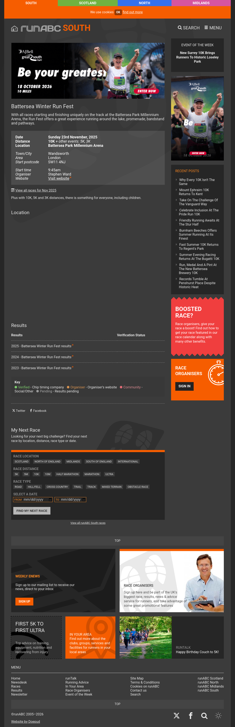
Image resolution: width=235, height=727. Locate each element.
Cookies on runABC (144, 686)
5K (16, 474)
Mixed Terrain (112, 486)
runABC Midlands (211, 686)
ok (118, 12)
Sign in (184, 386)
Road (18, 486)
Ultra (109, 474)
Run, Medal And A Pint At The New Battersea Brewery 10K (198, 269)
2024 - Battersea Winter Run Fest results (41, 357)
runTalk (70, 678)
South (30, 3)
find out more (133, 12)
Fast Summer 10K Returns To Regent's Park (199, 247)
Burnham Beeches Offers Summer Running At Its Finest (198, 234)
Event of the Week (78, 694)
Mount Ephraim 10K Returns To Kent (194, 192)
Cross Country (57, 486)
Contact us (138, 690)
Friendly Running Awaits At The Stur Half (199, 222)
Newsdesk (19, 682)
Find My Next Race (31, 510)
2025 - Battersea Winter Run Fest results (41, 346)
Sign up (24, 601)
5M (26, 474)
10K (36, 474)
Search (135, 694)
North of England (47, 461)
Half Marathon (68, 474)
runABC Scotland (210, 678)
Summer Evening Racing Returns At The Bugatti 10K (199, 257)
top (117, 541)
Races (15, 686)
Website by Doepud (25, 722)
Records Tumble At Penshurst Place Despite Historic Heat (197, 283)
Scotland (87, 3)
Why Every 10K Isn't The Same (197, 182)
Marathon (92, 474)
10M (47, 474)
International (128, 461)
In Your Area (74, 686)
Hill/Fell (34, 486)
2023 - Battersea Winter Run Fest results (41, 368)
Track (91, 486)
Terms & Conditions (145, 682)
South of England (99, 461)
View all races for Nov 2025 (35, 190)
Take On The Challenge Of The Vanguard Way (198, 202)
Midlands (201, 3)
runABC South (208, 690)
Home (15, 678)
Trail (77, 486)
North (144, 3)
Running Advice (77, 682)
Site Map (137, 678)
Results (16, 690)
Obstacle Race (138, 486)
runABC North (208, 682)
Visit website (58, 178)
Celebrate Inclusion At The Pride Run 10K (199, 212)
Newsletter (19, 694)
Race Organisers (77, 690)
